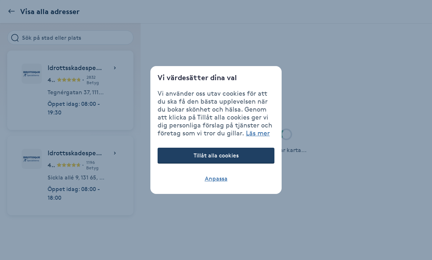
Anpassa (216, 178)
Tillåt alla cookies (216, 155)
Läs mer (258, 133)
